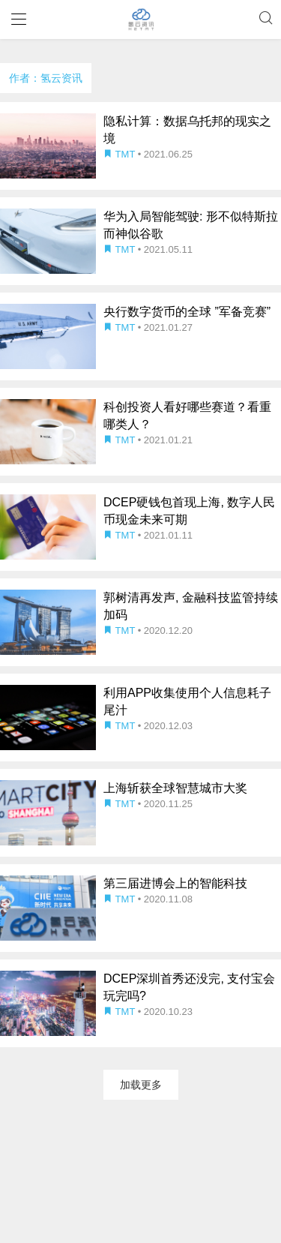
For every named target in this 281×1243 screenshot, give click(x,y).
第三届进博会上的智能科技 (175, 883)
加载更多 (141, 1085)
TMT (120, 154)
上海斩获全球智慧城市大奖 (175, 788)
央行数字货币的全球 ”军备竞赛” (187, 311)
